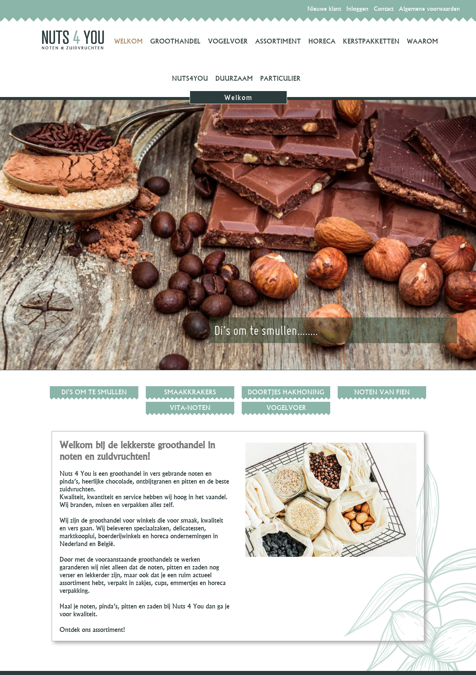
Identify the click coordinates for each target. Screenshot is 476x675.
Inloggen (357, 8)
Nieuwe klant (324, 8)
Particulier (280, 78)
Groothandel (175, 41)
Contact (383, 8)
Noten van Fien (382, 392)
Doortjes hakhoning (286, 392)
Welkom (128, 41)
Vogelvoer (228, 41)
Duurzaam (234, 78)
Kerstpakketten (371, 41)
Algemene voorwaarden (429, 8)
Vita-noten (190, 407)
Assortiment (278, 41)
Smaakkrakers (190, 392)
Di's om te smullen (94, 392)
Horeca (321, 41)
